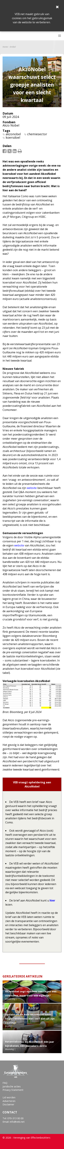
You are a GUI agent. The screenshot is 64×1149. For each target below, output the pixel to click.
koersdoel (13, 137)
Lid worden (9, 1097)
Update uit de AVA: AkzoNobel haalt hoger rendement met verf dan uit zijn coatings (30, 1018)
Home (5, 47)
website (32, 488)
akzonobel (13, 134)
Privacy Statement (13, 1089)
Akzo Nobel (11, 125)
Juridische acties (12, 1086)
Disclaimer (8, 1104)
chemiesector (37, 134)
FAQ (5, 1082)
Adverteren (9, 1101)
